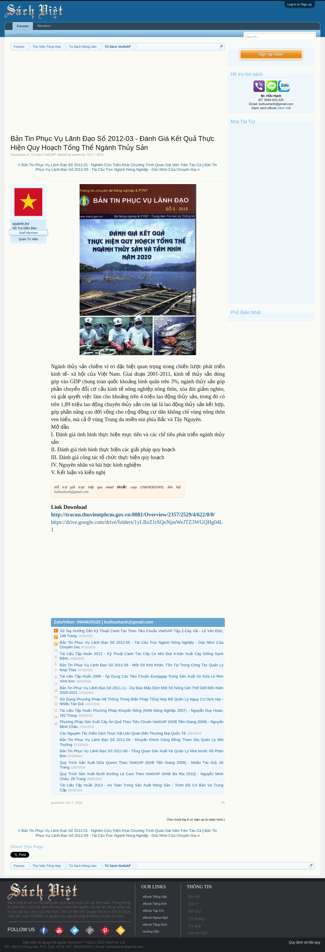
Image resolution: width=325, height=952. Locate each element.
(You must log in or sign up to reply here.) (196, 819)
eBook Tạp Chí (153, 910)
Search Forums (21, 33)
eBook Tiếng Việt (155, 896)
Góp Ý (193, 904)
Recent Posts (46, 33)
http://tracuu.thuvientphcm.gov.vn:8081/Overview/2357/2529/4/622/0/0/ (133, 514)
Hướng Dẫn (151, 931)
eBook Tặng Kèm (155, 924)
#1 (223, 802)
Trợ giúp (194, 926)
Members (44, 25)
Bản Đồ (194, 897)
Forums (22, 26)
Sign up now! (271, 54)
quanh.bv (78, 154)
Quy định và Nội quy (304, 942)
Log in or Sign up (300, 4)
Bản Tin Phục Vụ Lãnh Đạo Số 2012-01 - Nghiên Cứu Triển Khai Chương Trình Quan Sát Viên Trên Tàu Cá (111, 165)
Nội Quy (194, 911)
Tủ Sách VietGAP (43, 154)
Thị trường (196, 919)
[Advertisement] (117, 93)
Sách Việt (284, 108)
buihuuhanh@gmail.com (71, 492)
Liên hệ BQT (198, 933)
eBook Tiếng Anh (155, 903)
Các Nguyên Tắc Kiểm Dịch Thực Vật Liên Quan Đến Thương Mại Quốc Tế (123, 733)
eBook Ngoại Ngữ (155, 917)
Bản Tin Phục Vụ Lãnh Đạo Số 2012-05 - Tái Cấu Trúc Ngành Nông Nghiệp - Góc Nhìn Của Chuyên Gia (126, 167)
